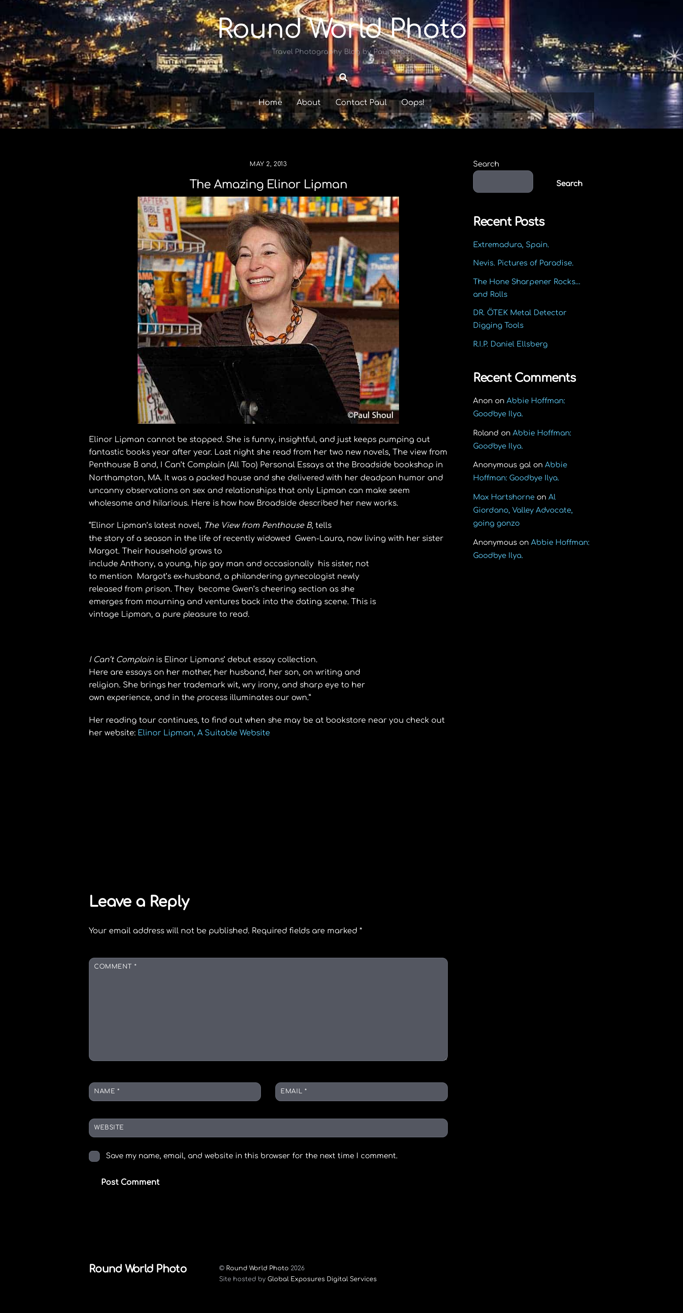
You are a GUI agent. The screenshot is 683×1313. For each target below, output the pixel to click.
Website (109, 1127)
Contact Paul (361, 102)
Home (270, 102)
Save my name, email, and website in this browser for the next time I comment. (252, 1156)
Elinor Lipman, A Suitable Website (204, 732)
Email (294, 1091)
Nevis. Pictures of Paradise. (523, 263)
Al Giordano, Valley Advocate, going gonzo (523, 510)
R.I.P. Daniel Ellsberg (510, 344)
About (309, 102)
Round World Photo (257, 1268)
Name (106, 1091)
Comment (115, 966)
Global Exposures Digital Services (322, 1279)
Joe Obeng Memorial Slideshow (177, 846)
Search (486, 164)
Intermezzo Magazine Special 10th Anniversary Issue (364, 852)
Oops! (413, 102)
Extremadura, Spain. (511, 245)
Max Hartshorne (503, 497)
